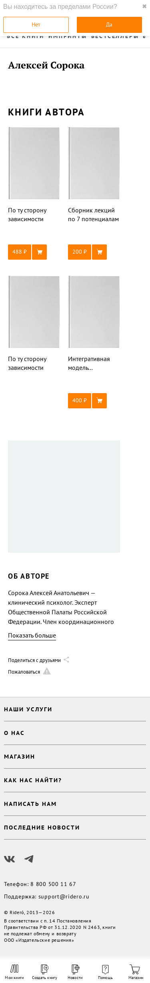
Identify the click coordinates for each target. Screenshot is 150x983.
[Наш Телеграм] (28, 859)
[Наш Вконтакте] (9, 859)
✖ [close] (144, 6)
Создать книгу (45, 972)
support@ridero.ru (64, 896)
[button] (34, 252)
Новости (75, 972)
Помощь (105, 972)
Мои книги (14, 972)
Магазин (135, 972)
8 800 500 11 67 (53, 884)
